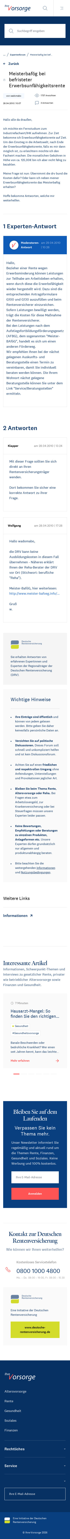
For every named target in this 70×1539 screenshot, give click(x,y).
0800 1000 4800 (38, 1270)
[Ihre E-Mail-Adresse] (35, 1177)
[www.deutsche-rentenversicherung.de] (35, 1330)
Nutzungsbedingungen (35, 872)
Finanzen (11, 1430)
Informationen (46, 868)
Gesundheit (12, 1411)
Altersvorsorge (15, 1391)
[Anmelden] (35, 1193)
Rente (8, 1401)
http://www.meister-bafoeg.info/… (34, 593)
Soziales (10, 1421)
